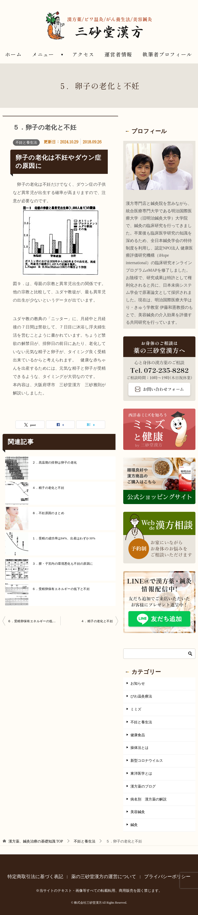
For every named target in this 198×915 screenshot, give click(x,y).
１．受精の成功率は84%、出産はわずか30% (63, 538)
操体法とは (139, 748)
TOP (36, 841)
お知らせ (137, 683)
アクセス (83, 54)
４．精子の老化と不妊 (48, 488)
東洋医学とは (141, 773)
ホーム (13, 54)
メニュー (43, 54)
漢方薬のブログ (143, 786)
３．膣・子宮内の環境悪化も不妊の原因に (62, 563)
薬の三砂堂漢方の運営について (103, 876)
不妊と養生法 (26, 142)
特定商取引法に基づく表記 (35, 876)
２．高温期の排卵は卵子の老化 (54, 462)
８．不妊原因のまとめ (48, 513)
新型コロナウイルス (146, 761)
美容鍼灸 (137, 812)
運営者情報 (118, 54)
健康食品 (137, 735)
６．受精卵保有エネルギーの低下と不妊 (61, 589)
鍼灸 (134, 825)
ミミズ (135, 709)
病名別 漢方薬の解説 (148, 799)
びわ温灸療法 (141, 696)
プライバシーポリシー (167, 876)
